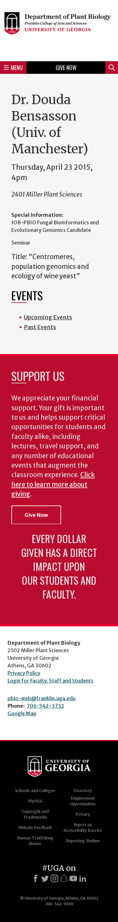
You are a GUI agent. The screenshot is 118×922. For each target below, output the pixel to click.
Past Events (40, 327)
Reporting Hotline (83, 840)
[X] (45, 878)
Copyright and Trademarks (35, 814)
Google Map (22, 713)
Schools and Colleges (35, 790)
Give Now (66, 67)
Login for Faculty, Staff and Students (50, 680)
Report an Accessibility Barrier (83, 827)
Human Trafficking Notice (35, 841)
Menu (13, 67)
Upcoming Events (48, 317)
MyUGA (35, 801)
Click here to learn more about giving (53, 484)
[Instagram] (54, 878)
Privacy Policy (24, 673)
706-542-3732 (45, 706)
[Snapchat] (64, 878)
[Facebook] (35, 878)
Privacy (83, 814)
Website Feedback (35, 827)
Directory (83, 790)
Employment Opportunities (83, 801)
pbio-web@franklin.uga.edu (42, 698)
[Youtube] (73, 878)
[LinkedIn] (83, 878)
